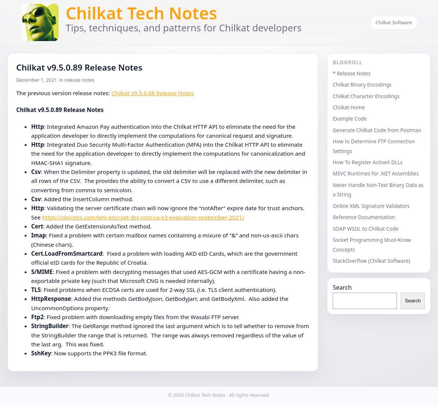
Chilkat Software (394, 22)
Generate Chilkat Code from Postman (377, 130)
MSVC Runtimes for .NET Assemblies (376, 173)
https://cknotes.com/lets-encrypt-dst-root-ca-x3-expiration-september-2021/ (143, 217)
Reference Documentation (364, 217)
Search (342, 287)
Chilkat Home (349, 107)
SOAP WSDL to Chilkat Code (365, 228)
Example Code (350, 118)
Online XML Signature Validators (371, 205)
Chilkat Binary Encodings (362, 84)
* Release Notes (351, 73)
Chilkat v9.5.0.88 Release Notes (152, 93)
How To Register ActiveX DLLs (368, 162)
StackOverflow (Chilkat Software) (371, 260)
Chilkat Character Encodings (366, 96)
